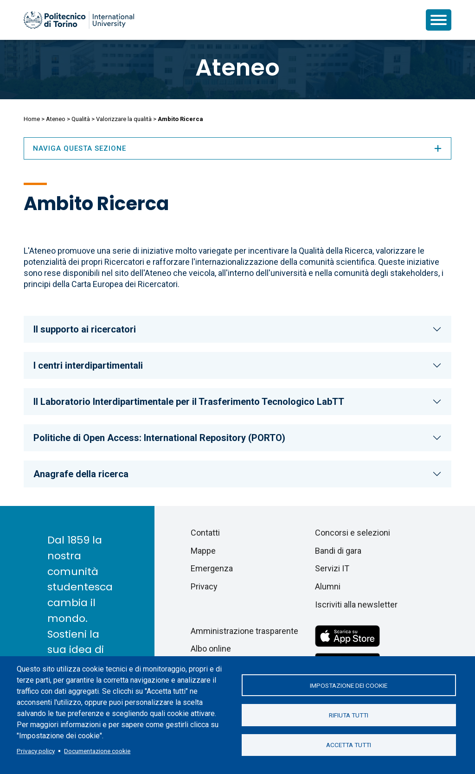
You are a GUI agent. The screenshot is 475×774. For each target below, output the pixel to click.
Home (32, 118)
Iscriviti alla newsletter (356, 604)
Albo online (211, 648)
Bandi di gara (338, 551)
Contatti (205, 532)
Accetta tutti (348, 745)
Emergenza (212, 568)
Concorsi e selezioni (352, 532)
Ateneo (237, 67)
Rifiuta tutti (348, 715)
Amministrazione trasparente (244, 631)
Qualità (80, 118)
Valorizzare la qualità (124, 118)
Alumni (327, 586)
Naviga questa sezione (237, 148)
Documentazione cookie (97, 751)
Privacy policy (36, 751)
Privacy (204, 586)
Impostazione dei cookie (348, 685)
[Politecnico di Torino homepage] (79, 20)
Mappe (203, 551)
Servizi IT (332, 568)
